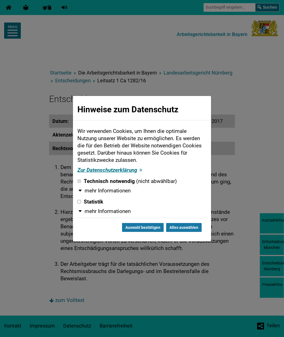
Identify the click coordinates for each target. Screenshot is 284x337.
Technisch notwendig (127, 181)
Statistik (90, 202)
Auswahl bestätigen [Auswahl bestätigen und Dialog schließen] (142, 227)
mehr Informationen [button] (108, 191)
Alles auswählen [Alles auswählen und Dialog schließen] (183, 227)
